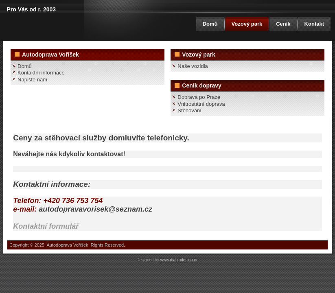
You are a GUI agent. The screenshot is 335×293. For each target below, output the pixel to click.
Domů (210, 24)
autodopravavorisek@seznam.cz (95, 209)
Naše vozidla (192, 66)
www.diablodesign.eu (179, 260)
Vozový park (247, 24)
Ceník (283, 24)
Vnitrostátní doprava (201, 104)
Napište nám (32, 80)
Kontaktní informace (41, 73)
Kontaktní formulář (46, 226)
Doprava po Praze (198, 97)
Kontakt (314, 24)
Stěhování (189, 110)
